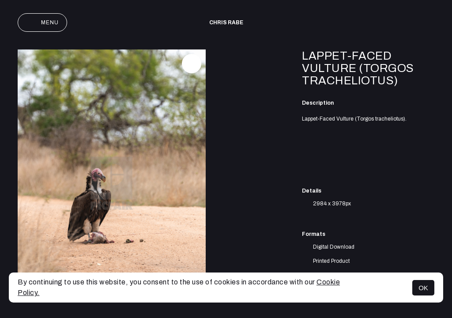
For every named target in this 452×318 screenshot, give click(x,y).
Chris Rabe (226, 22)
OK (423, 288)
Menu (42, 22)
